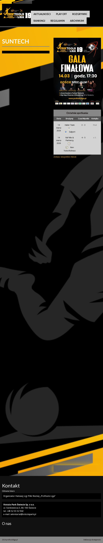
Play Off (61, 14)
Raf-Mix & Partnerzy (69, 141)
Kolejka (94, 119)
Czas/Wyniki (83, 119)
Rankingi (39, 20)
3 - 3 (83, 125)
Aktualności (42, 14)
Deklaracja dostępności (92, 540)
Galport (69, 132)
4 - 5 (83, 138)
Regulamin (58, 20)
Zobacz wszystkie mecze (65, 157)
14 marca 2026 (58, 128)
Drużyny (69, 119)
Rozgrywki (79, 14)
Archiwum (77, 20)
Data (59, 119)
